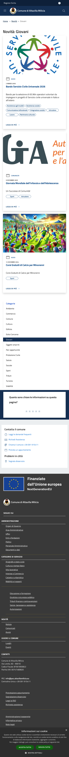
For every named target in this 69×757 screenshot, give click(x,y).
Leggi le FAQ (11, 700)
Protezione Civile (13, 355)
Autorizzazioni (16, 609)
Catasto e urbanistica (14, 577)
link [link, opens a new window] (58, 742)
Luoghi (8, 643)
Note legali (10, 724)
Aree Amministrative (14, 530)
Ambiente (10, 308)
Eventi (8, 647)
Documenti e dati (13, 549)
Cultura (9, 324)
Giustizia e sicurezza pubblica (22, 597)
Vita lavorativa (12, 569)
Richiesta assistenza (14, 704)
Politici (8, 541)
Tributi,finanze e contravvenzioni (23, 601)
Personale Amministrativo (16, 545)
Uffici (8, 533)
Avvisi (10, 79)
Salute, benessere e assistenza (22, 605)
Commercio (10, 313)
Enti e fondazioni (13, 537)
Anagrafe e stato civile (15, 561)
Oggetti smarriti (12, 344)
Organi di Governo (13, 526)
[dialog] (34, 742)
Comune (9, 318)
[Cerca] (63, 10)
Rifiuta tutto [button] (44, 747)
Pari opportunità (13, 349)
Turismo (9, 380)
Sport (8, 370)
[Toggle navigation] (4, 10)
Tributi (8, 375)
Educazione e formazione (20, 593)
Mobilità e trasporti (14, 581)
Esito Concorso (12, 334)
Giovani (9, 339)
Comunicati (12, 175)
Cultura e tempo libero (15, 565)
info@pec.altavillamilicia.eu (17, 678)
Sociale (9, 365)
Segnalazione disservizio (16, 696)
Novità (14, 21)
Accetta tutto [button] (25, 747)
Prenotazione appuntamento (18, 692)
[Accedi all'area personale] (59, 3)
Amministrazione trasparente (18, 716)
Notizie (9, 624)
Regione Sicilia (10, 2)
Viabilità (9, 386)
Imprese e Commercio (15, 573)
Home (5, 21)
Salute (8, 360)
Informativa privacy (14, 720)
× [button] (66, 730)
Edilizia (9, 329)
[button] (34, 753)
